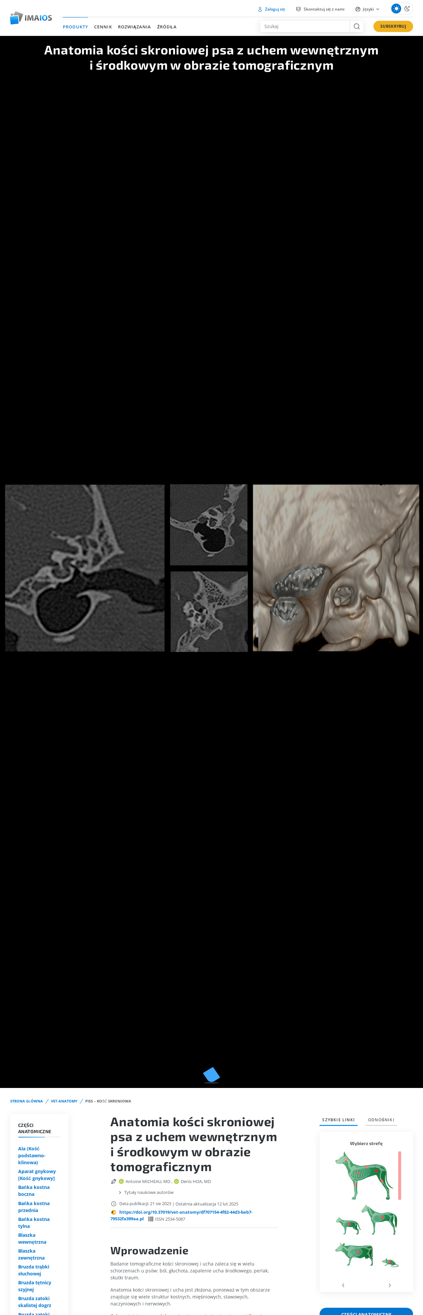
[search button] (356, 26)
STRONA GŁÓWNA (26, 1101)
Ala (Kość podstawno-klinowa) (32, 1155)
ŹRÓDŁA (166, 27)
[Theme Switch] (401, 9)
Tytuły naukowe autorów (148, 1192)
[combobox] (305, 26)
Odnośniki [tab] (381, 1120)
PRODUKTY (75, 27)
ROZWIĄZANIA (134, 27)
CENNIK (103, 27)
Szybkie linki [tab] (338, 1120)
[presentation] (343, 1284)
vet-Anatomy (64, 1101)
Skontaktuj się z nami (319, 9)
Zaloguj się (271, 9)
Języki (365, 9)
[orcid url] (122, 1181)
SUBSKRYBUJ (393, 26)
